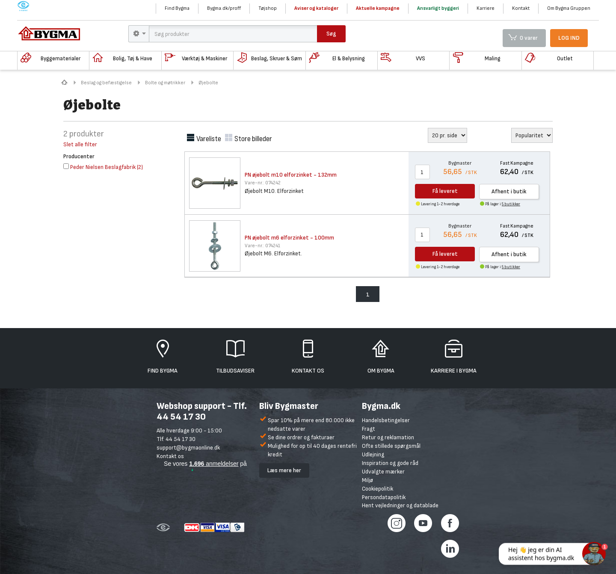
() (103, 167)
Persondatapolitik (384, 497)
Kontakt (521, 8)
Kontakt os (170, 456)
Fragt (368, 428)
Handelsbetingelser (386, 420)
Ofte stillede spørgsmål (391, 446)
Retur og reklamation (388, 437)
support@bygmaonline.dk (188, 447)
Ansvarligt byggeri (438, 8)
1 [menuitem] (368, 294)
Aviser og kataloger (316, 8)
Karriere (486, 8)
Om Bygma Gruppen (568, 8)
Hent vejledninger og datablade (400, 505)
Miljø (367, 480)
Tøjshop (267, 8)
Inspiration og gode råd (390, 463)
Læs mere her (284, 470)
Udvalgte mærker (383, 471)
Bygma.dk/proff (224, 8)
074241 (262, 246)
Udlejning (373, 454)
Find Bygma (177, 8)
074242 (263, 183)
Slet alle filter (80, 144)
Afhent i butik (509, 191)
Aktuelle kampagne (378, 8)
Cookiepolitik (377, 488)
